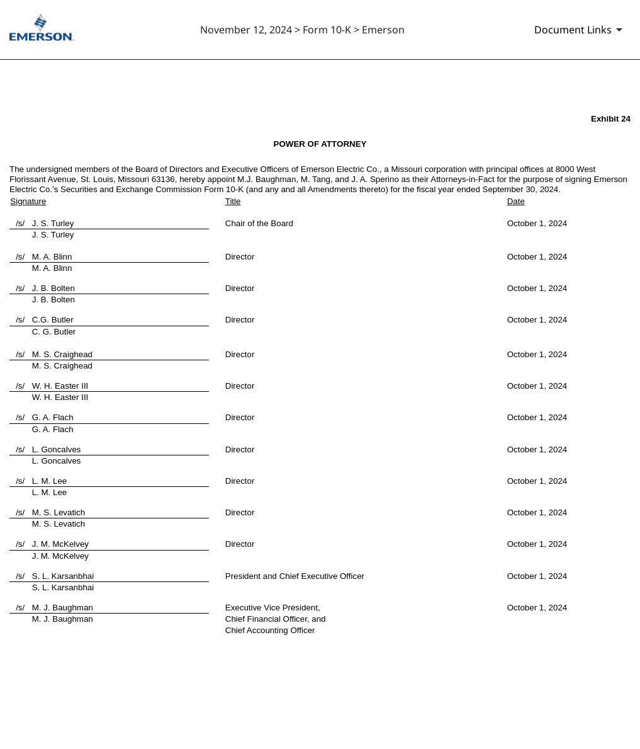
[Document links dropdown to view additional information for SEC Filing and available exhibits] (581, 30)
